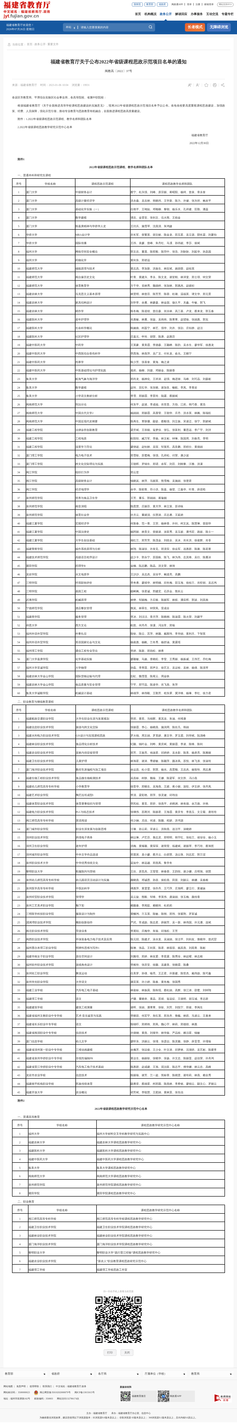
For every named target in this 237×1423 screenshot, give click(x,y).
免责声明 (21, 1387)
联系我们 (47, 1387)
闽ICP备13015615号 (85, 1393)
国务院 (137, 4)
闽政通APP (177, 4)
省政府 (162, 4)
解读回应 (181, 14)
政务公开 (166, 14)
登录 (189, 4)
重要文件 (53, 44)
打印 (110, 1352)
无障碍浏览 (219, 27)
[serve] (28, 10)
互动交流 (212, 14)
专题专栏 (227, 14)
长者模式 (195, 27)
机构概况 (150, 14)
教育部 (149, 4)
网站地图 (8, 1387)
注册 (198, 4)
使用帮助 (34, 1387)
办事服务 (197, 14)
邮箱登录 (209, 4)
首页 (138, 14)
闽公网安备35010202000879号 (52, 1393)
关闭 (127, 1352)
